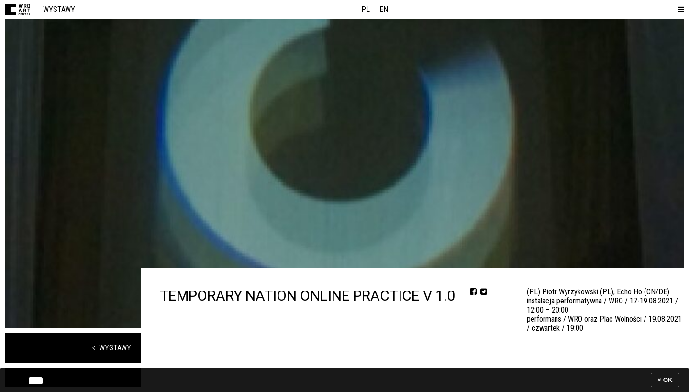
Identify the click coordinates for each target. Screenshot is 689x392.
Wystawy (59, 9)
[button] (679, 9)
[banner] (344, 380)
